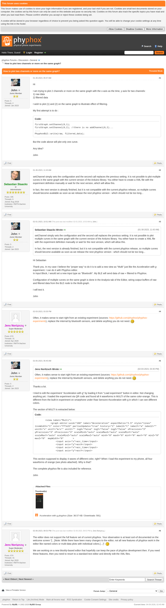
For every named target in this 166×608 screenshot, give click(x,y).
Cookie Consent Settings (95, 599)
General (33, 60)
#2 (160, 170)
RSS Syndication (74, 599)
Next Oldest (11, 579)
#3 (160, 222)
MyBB (14, 604)
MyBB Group (35, 604)
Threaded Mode (156, 71)
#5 (160, 361)
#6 (160, 531)
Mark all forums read (55, 599)
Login (29, 52)
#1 (160, 78)
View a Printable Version (16, 590)
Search (147, 46)
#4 (160, 311)
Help (160, 46)
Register (38, 52)
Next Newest (25, 579)
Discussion (23, 60)
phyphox (6, 599)
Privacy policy (127, 599)
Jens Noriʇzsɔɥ (98, 531)
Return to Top (18, 599)
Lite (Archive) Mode (35, 599)
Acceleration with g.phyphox (53, 515)
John (14, 90)
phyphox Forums (9, 60)
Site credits (114, 599)
